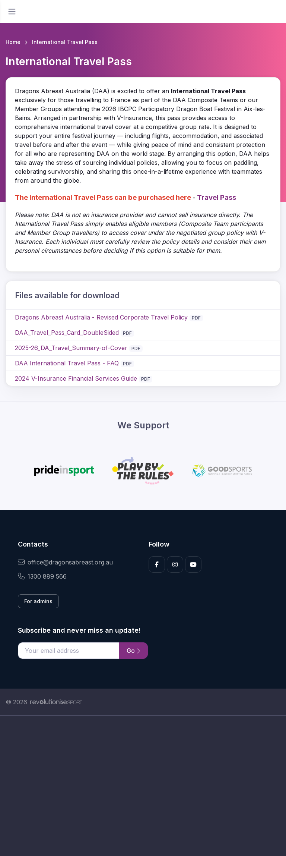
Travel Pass (216, 197)
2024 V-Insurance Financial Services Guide (76, 378)
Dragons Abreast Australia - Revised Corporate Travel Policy (101, 317)
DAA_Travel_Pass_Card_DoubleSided (67, 332)
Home (13, 42)
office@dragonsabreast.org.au (65, 562)
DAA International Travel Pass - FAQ (67, 363)
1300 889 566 (42, 576)
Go (133, 650)
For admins (38, 601)
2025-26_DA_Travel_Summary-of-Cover (71, 348)
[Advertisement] (143, 786)
